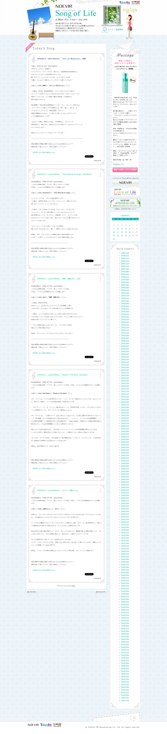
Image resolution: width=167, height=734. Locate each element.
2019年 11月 (125, 458)
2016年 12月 (125, 551)
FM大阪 (138, 2)
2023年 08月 (125, 338)
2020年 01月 (125, 452)
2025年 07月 (125, 277)
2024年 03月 (125, 319)
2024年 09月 (125, 303)
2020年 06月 (125, 439)
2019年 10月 (125, 460)
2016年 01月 (125, 580)
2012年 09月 (125, 687)
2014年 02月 (125, 642)
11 (122, 228)
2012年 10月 (125, 684)
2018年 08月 (125, 498)
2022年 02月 (125, 386)
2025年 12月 (125, 263)
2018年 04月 (125, 508)
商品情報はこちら (118, 164)
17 (118, 232)
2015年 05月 (125, 602)
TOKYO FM (126, 2)
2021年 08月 (125, 402)
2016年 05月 (125, 570)
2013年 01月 (125, 676)
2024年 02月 (125, 322)
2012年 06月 (125, 695)
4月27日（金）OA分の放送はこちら (44, 257)
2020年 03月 (125, 447)
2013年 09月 (125, 655)
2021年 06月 (125, 407)
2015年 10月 (125, 588)
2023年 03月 (125, 351)
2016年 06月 (125, 567)
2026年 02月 (125, 258)
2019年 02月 (125, 482)
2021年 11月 (125, 394)
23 (114, 235)
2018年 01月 (125, 516)
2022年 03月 (125, 383)
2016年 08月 (125, 562)
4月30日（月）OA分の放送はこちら (44, 152)
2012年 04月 (125, 700)
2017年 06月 (125, 535)
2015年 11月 (125, 586)
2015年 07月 (125, 596)
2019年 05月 (125, 474)
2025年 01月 (125, 293)
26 (126, 235)
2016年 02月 (125, 578)
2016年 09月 (125, 559)
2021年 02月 (125, 418)
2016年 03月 (125, 575)
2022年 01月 (125, 389)
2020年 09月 (125, 431)
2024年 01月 (125, 325)
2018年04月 (125, 215)
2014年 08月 (125, 626)
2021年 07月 (125, 405)
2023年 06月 (125, 343)
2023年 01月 (125, 357)
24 (118, 235)
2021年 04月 (125, 412)
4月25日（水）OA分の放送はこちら (44, 468)
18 (122, 232)
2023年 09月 (125, 335)
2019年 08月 (125, 466)
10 (118, 228)
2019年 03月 (125, 479)
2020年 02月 (125, 450)
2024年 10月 (125, 301)
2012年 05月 (125, 697)
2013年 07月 (125, 660)
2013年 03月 (125, 671)
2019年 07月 (125, 468)
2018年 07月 (125, 500)
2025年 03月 (125, 287)
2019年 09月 (125, 463)
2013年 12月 (125, 647)
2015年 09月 (125, 591)
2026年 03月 (125, 255)
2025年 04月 (125, 285)
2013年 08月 (125, 658)
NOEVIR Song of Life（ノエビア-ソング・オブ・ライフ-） (76, 14)
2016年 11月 (125, 554)
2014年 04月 (125, 636)
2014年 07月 (125, 628)
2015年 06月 (125, 599)
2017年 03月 (125, 543)
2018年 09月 (125, 495)
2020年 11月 (125, 426)
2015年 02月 (125, 610)
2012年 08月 (125, 689)
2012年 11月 (125, 681)
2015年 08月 (125, 594)
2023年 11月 (125, 330)
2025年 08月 (125, 274)
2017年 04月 (125, 540)
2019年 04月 (125, 476)
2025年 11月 (125, 266)
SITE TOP (32, 592)
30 (114, 239)
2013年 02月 (125, 673)
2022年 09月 (125, 367)
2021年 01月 (125, 420)
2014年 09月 (125, 623)
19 (126, 232)
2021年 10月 (125, 397)
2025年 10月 (125, 269)
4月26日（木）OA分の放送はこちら (44, 353)
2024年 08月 (125, 306)
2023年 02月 (125, 354)
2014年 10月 (125, 620)
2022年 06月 (125, 375)
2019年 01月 (125, 484)
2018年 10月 (125, 492)
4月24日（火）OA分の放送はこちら (44, 570)
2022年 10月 (125, 365)
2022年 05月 (125, 378)
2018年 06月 (125, 503)
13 (129, 228)
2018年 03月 (125, 511)
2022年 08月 (125, 370)
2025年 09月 (125, 271)
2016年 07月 (125, 564)
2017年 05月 (125, 538)
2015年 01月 (125, 612)
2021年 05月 (125, 410)
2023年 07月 (125, 341)
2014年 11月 (125, 618)
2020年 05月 (125, 442)
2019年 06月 (125, 471)
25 (122, 235)
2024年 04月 (125, 317)
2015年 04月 (125, 604)
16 (114, 232)
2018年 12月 (125, 487)
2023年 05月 (125, 346)
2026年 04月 (125, 253)
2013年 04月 (125, 668)
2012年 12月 (125, 679)
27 (129, 235)
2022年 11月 (125, 362)
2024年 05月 (125, 314)
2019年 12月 (125, 455)
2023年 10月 (125, 333)
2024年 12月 (125, 295)
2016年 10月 (125, 556)
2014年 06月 (125, 631)
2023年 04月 (125, 349)
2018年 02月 (125, 514)
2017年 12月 (125, 519)
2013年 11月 (125, 650)
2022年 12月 (125, 359)
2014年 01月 (125, 644)
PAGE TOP (101, 592)
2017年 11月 (125, 522)
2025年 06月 (125, 279)
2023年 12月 (125, 327)
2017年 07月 (125, 532)
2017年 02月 (125, 546)
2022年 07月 (125, 373)
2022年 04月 (125, 381)
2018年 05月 (125, 506)
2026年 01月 (125, 261)
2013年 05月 (125, 665)
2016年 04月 (125, 572)
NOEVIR (64, 6)
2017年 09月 (125, 527)
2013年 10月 (125, 652)
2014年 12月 (125, 615)
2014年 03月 (125, 639)
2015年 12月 (125, 583)
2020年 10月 (125, 428)
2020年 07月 (125, 436)
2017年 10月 (125, 524)
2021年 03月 (125, 415)
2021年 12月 (125, 391)
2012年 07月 (125, 692)
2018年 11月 (125, 490)
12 (126, 228)
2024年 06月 (125, 311)
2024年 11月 (125, 298)
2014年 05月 (125, 634)
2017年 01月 (125, 548)
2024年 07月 (125, 309)
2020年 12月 (125, 423)
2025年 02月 (125, 290)
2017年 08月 (125, 530)
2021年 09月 (125, 399)
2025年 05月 (125, 282)
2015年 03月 (125, 607)
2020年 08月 (125, 434)
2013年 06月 (125, 663)
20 (129, 232)
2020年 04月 (125, 444)
